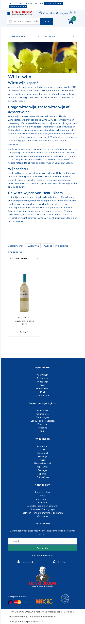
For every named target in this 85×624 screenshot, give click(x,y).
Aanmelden (43, 548)
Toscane (42, 427)
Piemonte (42, 424)
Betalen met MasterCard (17, 602)
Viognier (22, 207)
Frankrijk (42, 456)
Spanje (42, 473)
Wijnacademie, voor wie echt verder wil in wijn (65, 599)
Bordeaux (42, 410)
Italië (42, 459)
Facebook (28, 562)
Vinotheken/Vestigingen (42, 509)
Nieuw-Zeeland (42, 463)
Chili (42, 449)
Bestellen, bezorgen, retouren (42, 505)
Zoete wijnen (42, 395)
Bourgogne (42, 413)
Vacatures (42, 516)
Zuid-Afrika (42, 477)
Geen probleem (53, 3)
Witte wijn (42, 381)
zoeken (46, 21)
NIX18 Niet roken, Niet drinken (44, 601)
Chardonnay (67, 197)
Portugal (42, 470)
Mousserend (42, 388)
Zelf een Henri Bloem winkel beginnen (42, 512)
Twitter (62, 562)
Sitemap (68, 611)
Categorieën (24, 36)
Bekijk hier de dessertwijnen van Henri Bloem (48, 162)
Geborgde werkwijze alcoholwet (25, 621)
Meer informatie (18, 6)
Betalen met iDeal (10, 602)
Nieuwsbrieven (42, 498)
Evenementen (42, 492)
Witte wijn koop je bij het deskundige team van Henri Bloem (22, 13)
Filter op (59, 36)
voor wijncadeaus (42, 176)
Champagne (42, 417)
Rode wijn (42, 378)
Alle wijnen (42, 374)
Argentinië (42, 446)
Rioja (42, 431)
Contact (42, 502)
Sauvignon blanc (20, 200)
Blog (42, 495)
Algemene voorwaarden (43, 616)
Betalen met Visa (26, 602)
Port (42, 392)
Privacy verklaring (17, 616)
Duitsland (42, 452)
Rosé (42, 385)
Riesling (13, 207)
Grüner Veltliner (36, 207)
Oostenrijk (42, 466)
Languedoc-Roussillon (43, 420)
